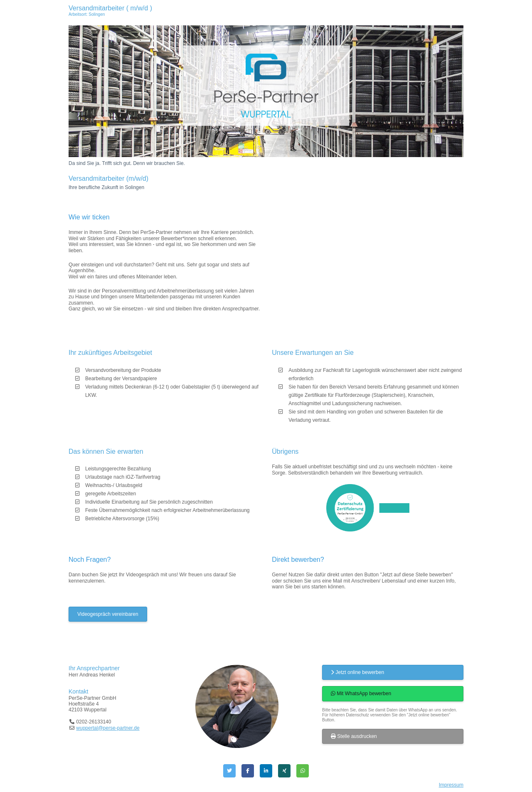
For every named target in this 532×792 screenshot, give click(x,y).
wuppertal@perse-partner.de (107, 728)
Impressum (451, 785)
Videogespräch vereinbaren (107, 614)
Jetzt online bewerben (357, 672)
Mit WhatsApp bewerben (361, 693)
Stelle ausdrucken (354, 736)
